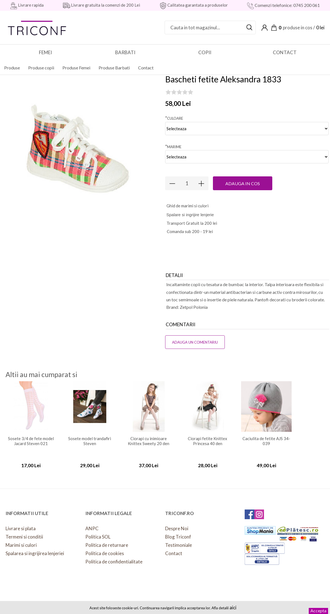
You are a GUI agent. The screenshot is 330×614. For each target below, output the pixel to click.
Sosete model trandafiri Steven (89, 436)
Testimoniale (178, 540)
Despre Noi (176, 524)
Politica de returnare (106, 540)
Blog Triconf (178, 532)
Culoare (174, 113)
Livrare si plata (21, 524)
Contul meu (264, 27)
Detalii (174, 271)
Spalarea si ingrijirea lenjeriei (35, 549)
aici (232, 607)
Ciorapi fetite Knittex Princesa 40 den (207, 436)
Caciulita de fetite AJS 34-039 (266, 436)
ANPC (92, 524)
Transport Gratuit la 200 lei (192, 218)
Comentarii (180, 320)
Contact (173, 549)
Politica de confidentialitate (113, 557)
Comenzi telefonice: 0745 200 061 (287, 5)
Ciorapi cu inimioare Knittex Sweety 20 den (148, 436)
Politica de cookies (104, 549)
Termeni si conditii (24, 532)
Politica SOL (97, 532)
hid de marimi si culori (187, 201)
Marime (173, 142)
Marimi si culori (21, 540)
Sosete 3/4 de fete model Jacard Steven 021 (31, 436)
